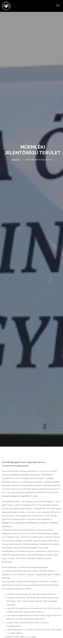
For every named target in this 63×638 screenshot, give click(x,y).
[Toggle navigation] (58, 6)
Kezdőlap (15, 160)
